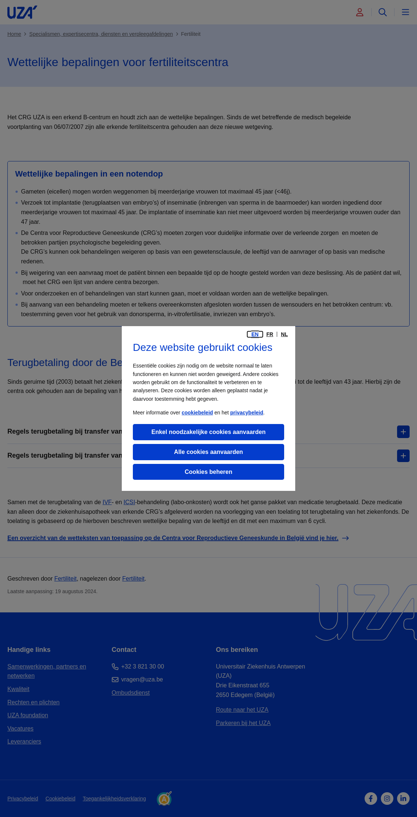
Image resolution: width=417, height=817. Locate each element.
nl (284, 334)
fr (269, 334)
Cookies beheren (208, 472)
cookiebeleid (197, 413)
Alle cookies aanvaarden (208, 452)
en (254, 334)
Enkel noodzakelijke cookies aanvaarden (208, 432)
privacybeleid (246, 413)
